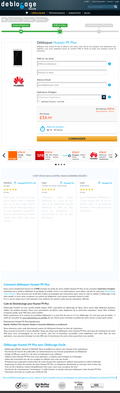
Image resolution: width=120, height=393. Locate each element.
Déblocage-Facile (18, 5)
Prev (4, 155)
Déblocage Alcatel (8, 375)
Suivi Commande (99, 1)
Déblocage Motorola (9, 368)
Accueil (27, 13)
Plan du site (102, 372)
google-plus (116, 390)
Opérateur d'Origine (47, 92)
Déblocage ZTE (7, 379)
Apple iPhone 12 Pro (70, 370)
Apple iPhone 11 (68, 377)
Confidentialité (103, 370)
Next (116, 155)
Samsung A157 (68, 372)
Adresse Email (44, 79)
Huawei (29, 19)
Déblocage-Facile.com (60, 352)
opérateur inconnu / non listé (52, 101)
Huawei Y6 (72, 183)
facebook (105, 390)
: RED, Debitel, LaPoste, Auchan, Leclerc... (52, 157)
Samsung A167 (68, 364)
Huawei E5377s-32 (30, 183)
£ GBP (86, 1)
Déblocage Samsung (9, 366)
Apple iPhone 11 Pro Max (71, 379)
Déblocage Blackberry (9, 377)
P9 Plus (41, 19)
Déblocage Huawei (8, 370)
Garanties (74, 13)
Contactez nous (103, 366)
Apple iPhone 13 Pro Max (71, 368)
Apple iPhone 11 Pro (70, 375)
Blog (87, 13)
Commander (77, 138)
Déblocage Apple (8, 364)
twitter (111, 390)
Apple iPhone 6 (68, 366)
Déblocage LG (7, 372)
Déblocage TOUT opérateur (106, 157)
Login (117, 1)
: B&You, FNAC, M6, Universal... (79, 157)
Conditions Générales (105, 368)
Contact (110, 1)
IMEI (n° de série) (45, 58)
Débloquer (38, 13)
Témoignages (57, 13)
